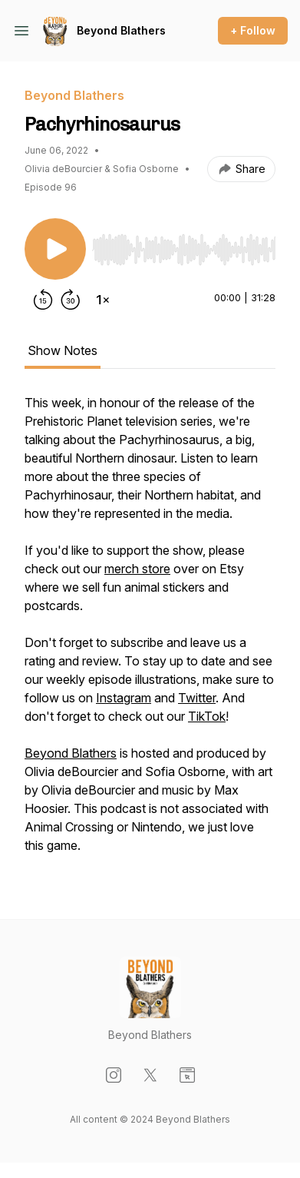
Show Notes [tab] (62, 350)
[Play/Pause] (55, 249)
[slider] (183, 250)
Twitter (197, 697)
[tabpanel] (150, 631)
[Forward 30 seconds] (70, 299)
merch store (137, 568)
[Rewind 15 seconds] (43, 299)
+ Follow (252, 30)
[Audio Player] (183, 245)
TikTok (207, 716)
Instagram (123, 697)
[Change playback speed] (102, 299)
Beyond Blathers (121, 30)
